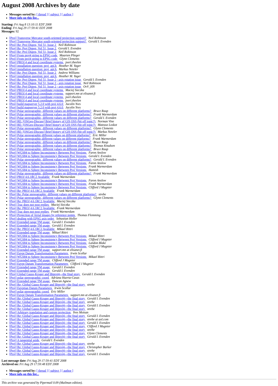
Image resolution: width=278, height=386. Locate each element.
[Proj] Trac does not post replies (29, 204)
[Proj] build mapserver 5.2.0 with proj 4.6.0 (36, 104)
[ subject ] (55, 14)
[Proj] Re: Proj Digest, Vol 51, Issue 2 (33, 45)
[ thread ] (42, 14)
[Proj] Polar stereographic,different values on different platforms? (50, 135)
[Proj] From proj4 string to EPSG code (33, 55)
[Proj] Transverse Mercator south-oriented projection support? (48, 38)
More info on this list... (24, 17)
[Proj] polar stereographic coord (29, 277)
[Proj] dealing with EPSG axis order (32, 218)
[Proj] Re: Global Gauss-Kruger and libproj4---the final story (47, 284)
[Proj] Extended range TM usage (29, 222)
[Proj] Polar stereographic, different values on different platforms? (50, 111)
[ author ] (67, 14)
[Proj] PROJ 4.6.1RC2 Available (29, 177)
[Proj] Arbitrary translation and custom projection (40, 312)
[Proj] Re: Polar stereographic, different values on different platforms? (53, 194)
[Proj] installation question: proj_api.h (33, 65)
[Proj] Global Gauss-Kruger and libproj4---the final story (45, 274)
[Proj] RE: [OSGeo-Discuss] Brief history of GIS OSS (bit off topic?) (52, 121)
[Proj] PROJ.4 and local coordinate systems (36, 62)
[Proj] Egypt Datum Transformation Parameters (39, 253)
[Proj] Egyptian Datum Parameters (31, 288)
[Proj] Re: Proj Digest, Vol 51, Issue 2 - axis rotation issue (45, 79)
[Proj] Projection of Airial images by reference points (42, 215)
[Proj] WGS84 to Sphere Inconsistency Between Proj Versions (48, 152)
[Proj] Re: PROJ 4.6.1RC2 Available (32, 190)
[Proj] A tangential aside (24, 340)
